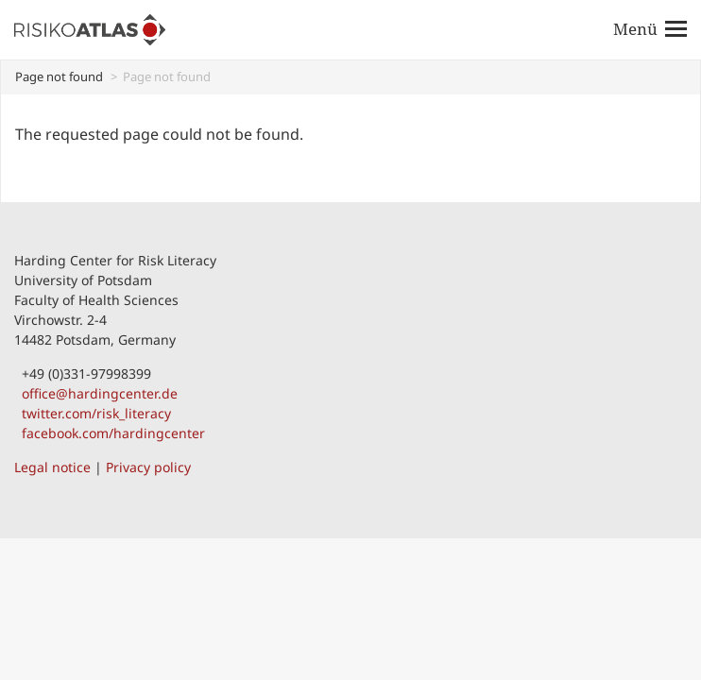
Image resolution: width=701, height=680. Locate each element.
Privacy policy (148, 467)
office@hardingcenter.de (96, 393)
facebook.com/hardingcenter (109, 433)
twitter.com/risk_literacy (92, 413)
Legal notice (52, 467)
